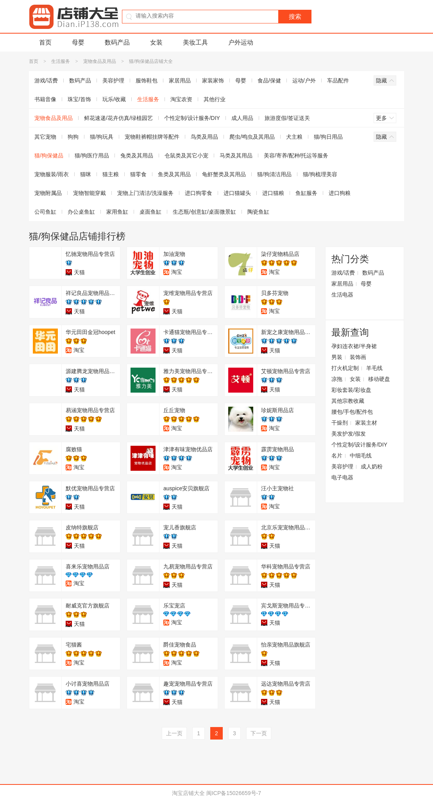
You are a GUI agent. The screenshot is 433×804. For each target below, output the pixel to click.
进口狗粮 (340, 193)
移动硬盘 (379, 379)
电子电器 (342, 477)
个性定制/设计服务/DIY (192, 118)
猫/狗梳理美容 (320, 174)
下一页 (258, 733)
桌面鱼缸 (150, 212)
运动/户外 (304, 80)
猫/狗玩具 (101, 137)
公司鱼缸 (45, 212)
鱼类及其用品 (174, 174)
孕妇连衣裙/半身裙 (354, 346)
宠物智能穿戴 (89, 193)
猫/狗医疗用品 (92, 155)
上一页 (174, 733)
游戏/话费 (46, 80)
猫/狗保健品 (48, 155)
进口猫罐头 (237, 193)
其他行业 (214, 99)
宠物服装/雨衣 (51, 174)
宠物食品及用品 (99, 61)
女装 (156, 42)
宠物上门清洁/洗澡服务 (145, 193)
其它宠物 (45, 137)
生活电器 (342, 294)
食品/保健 (269, 80)
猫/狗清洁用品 (274, 174)
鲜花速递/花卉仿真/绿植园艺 (118, 118)
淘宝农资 (181, 99)
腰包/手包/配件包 (352, 412)
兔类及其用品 (136, 155)
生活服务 (60, 61)
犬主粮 (294, 137)
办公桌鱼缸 (81, 212)
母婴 (78, 42)
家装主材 (366, 423)
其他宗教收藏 (347, 401)
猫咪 (85, 174)
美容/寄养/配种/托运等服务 (296, 155)
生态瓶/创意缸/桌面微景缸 (204, 212)
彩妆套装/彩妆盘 (351, 390)
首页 (45, 42)
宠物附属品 (48, 193)
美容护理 (113, 80)
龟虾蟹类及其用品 (224, 174)
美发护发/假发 (348, 434)
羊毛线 (374, 368)
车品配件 (338, 80)
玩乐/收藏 (114, 99)
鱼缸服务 (306, 193)
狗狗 (73, 137)
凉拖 (336, 379)
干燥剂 (339, 423)
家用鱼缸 (117, 212)
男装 (336, 357)
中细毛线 (361, 455)
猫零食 (138, 174)
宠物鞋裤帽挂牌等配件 (152, 137)
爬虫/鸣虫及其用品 (252, 137)
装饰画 (358, 357)
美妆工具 (195, 42)
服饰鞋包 (146, 80)
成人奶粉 (372, 466)
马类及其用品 (236, 155)
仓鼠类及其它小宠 (186, 155)
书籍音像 (45, 99)
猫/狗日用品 (328, 137)
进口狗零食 (198, 193)
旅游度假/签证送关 (287, 118)
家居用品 (180, 80)
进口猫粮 (273, 193)
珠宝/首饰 (79, 99)
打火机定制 (345, 368)
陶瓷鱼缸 (258, 212)
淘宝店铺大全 (188, 793)
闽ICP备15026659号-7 (233, 793)
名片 (336, 455)
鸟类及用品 (204, 137)
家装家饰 (213, 80)
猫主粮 (110, 174)
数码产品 (117, 42)
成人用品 (242, 118)
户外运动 (240, 42)
